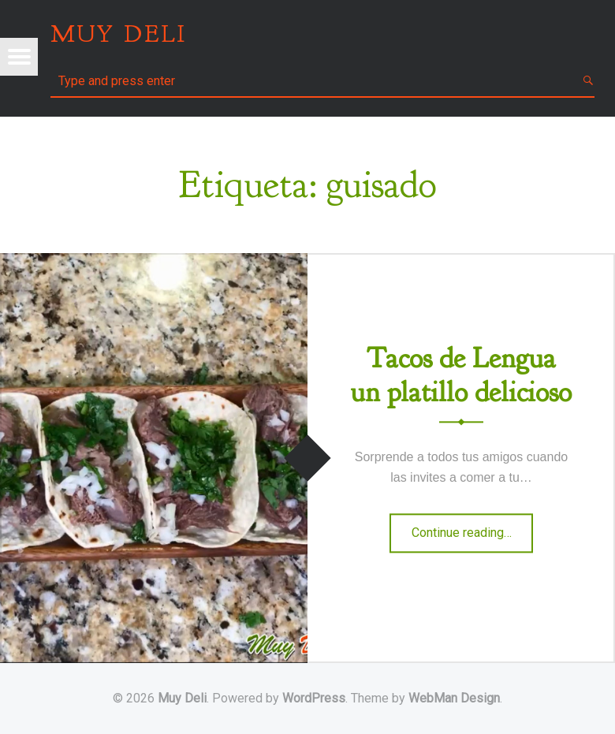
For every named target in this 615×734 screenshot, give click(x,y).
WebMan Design (454, 698)
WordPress (313, 698)
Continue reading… (473, 537)
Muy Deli (182, 698)
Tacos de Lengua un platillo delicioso (461, 375)
